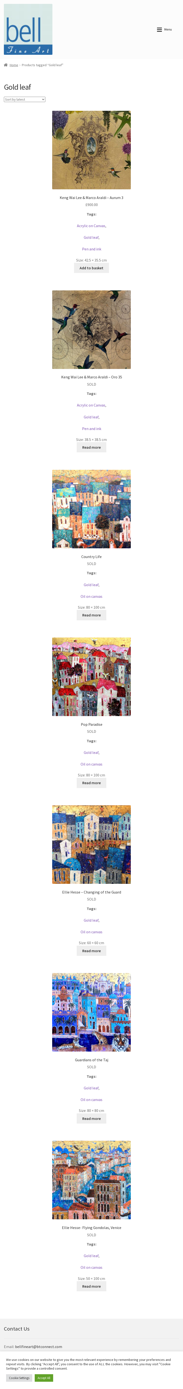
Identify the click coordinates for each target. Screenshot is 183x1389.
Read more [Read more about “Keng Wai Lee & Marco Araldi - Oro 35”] (91, 447)
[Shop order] (24, 99)
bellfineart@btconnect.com (38, 1346)
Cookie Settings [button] (19, 1378)
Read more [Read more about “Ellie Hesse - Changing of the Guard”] (91, 950)
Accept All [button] (44, 1378)
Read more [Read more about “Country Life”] (91, 615)
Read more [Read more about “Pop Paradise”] (91, 782)
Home (14, 65)
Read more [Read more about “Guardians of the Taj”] (91, 1118)
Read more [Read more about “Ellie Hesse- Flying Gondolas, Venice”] (91, 1286)
